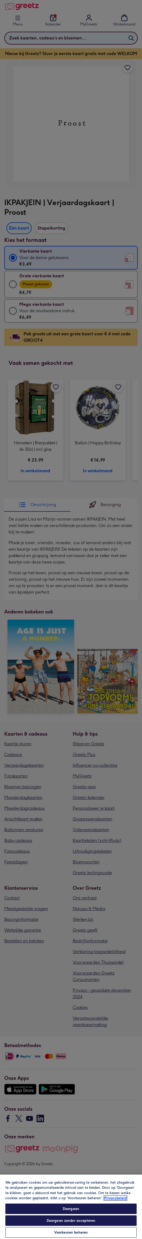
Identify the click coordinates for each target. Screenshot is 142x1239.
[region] (71, 1206)
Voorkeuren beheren (71, 1232)
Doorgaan (71, 1209)
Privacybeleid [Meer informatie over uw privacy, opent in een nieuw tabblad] (115, 1198)
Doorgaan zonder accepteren (71, 1221)
